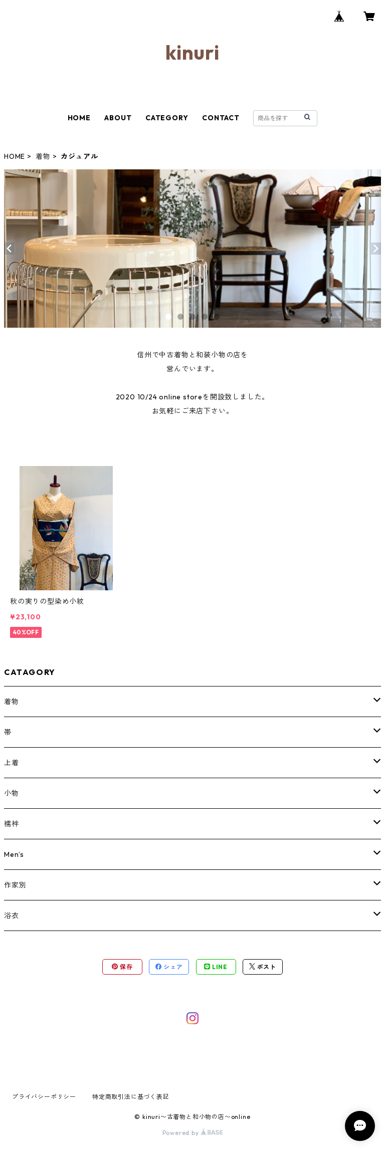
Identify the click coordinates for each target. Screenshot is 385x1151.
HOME (79, 117)
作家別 (15, 884)
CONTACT (221, 117)
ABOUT (117, 117)
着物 (43, 156)
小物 (11, 793)
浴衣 (11, 915)
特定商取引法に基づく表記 (130, 1096)
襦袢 (11, 823)
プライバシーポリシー (44, 1096)
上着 (11, 762)
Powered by (192, 1132)
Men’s (14, 854)
